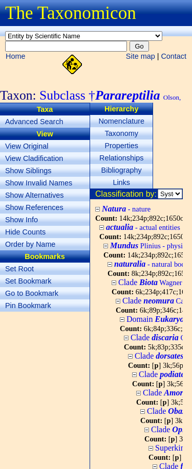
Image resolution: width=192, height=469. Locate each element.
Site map (140, 56)
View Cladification (34, 158)
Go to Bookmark (31, 293)
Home (15, 56)
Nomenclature (121, 121)
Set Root (19, 269)
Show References (34, 207)
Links (121, 182)
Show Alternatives (34, 195)
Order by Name (30, 244)
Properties (121, 146)
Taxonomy (121, 133)
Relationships (121, 158)
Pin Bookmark (28, 305)
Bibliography (121, 170)
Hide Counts (25, 232)
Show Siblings (28, 171)
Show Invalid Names (38, 183)
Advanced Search (34, 122)
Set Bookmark (28, 281)
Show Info (21, 220)
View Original (27, 146)
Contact (173, 56)
